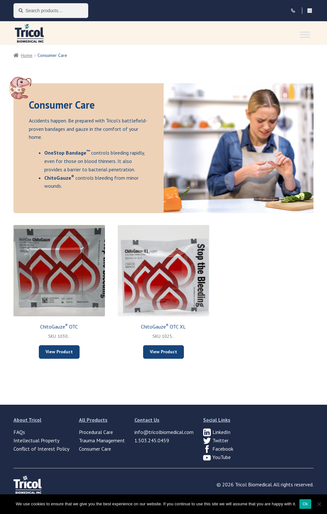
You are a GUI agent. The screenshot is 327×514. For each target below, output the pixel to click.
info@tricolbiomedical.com (164, 432)
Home (26, 55)
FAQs (19, 432)
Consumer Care (95, 449)
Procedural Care (96, 432)
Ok (305, 503)
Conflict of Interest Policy (41, 449)
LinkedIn (221, 432)
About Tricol (27, 420)
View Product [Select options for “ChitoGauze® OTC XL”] (163, 352)
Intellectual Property (36, 440)
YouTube (221, 457)
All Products (93, 420)
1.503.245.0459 (151, 440)
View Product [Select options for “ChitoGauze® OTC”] (59, 352)
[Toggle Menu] (305, 35)
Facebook (222, 449)
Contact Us (146, 420)
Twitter (220, 440)
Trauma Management (102, 440)
